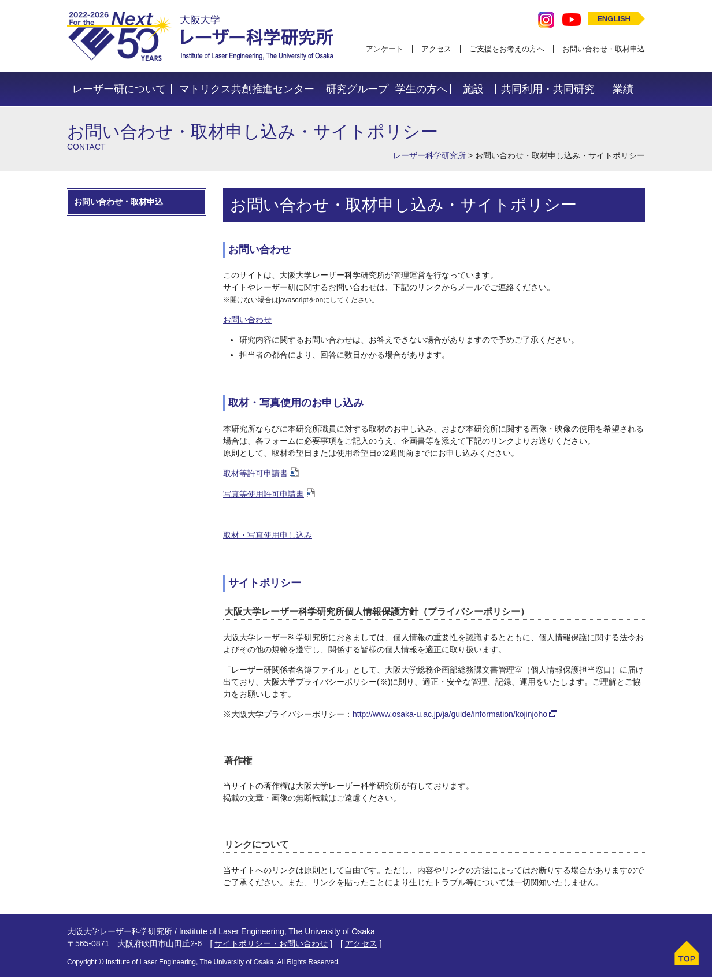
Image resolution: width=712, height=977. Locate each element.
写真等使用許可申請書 (263, 494)
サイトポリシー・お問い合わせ (271, 943)
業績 (623, 89)
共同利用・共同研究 (548, 89)
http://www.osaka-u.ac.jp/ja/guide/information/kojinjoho (450, 714)
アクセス (436, 48)
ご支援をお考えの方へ (506, 48)
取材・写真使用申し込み (267, 535)
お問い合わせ (247, 319)
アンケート (384, 48)
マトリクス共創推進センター (246, 89)
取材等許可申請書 (255, 473)
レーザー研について (119, 89)
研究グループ (357, 89)
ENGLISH (614, 18)
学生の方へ (421, 89)
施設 (473, 89)
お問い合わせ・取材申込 (603, 48)
